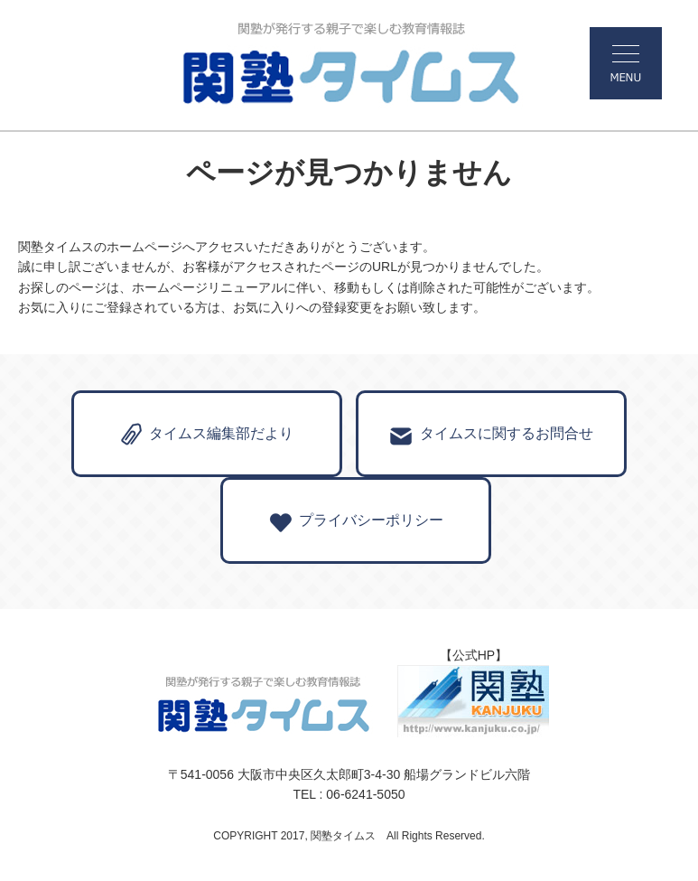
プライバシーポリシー (356, 523)
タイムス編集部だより (207, 435)
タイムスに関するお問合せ (491, 436)
